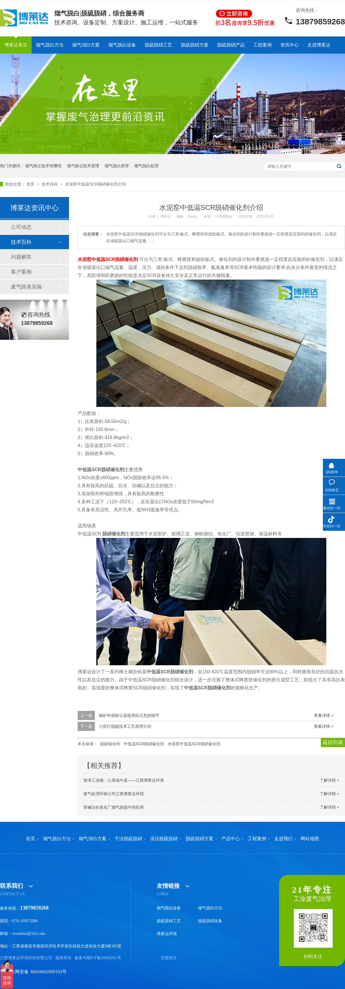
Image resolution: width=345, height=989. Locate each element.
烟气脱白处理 (146, 165)
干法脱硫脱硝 (128, 838)
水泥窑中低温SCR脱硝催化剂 (194, 744)
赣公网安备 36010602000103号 (33, 971)
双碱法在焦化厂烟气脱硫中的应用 (113, 807)
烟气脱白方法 (50, 44)
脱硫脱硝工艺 (158, 44)
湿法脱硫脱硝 (164, 838)
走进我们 (283, 838)
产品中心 (230, 838)
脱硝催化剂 (110, 744)
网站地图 (310, 838)
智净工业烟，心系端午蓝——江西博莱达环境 (123, 780)
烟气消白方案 (86, 44)
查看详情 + (324, 715)
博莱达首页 (15, 44)
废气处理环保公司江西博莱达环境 (113, 793)
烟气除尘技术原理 (83, 165)
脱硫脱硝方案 (194, 44)
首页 (31, 184)
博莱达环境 (167, 934)
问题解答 (21, 257)
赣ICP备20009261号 (104, 958)
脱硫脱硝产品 (231, 44)
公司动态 (21, 227)
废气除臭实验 (26, 287)
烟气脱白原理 (117, 165)
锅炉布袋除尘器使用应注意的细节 (129, 715)
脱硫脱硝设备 (210, 921)
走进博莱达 (318, 44)
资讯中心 (289, 44)
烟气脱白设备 (122, 44)
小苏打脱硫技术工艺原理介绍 (125, 726)
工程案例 (262, 44)
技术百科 (50, 184)
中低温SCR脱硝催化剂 (144, 744)
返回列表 (333, 742)
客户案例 (21, 272)
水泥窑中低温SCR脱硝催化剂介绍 (95, 184)
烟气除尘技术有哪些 (43, 165)
